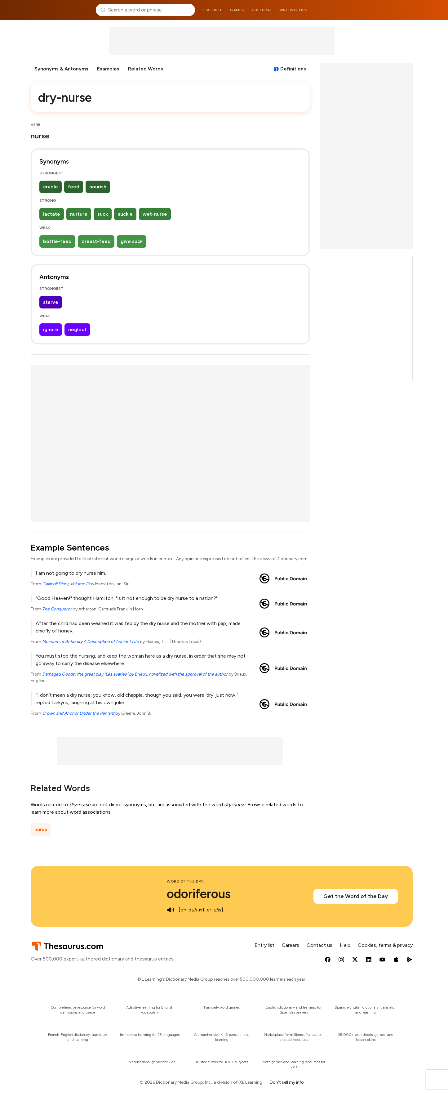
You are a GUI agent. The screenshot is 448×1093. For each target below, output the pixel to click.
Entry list (264, 945)
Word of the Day (185, 881)
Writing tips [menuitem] (293, 10)
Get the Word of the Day (355, 896)
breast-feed (96, 241)
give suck (132, 241)
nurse (40, 829)
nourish (97, 187)
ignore (50, 329)
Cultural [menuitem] (262, 10)
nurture (78, 214)
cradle (50, 187)
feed (73, 187)
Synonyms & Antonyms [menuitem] (61, 69)
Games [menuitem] (237, 10)
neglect (77, 329)
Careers (290, 945)
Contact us (319, 945)
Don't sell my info (287, 1082)
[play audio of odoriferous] (170, 910)
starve (50, 302)
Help (345, 945)
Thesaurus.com (61, 10)
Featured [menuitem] (212, 10)
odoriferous (199, 893)
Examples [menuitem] (108, 69)
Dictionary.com (387, 10)
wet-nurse (155, 214)
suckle (125, 214)
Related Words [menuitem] (145, 69)
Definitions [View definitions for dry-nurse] (293, 69)
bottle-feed (57, 241)
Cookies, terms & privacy (385, 945)
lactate (51, 214)
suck (102, 214)
